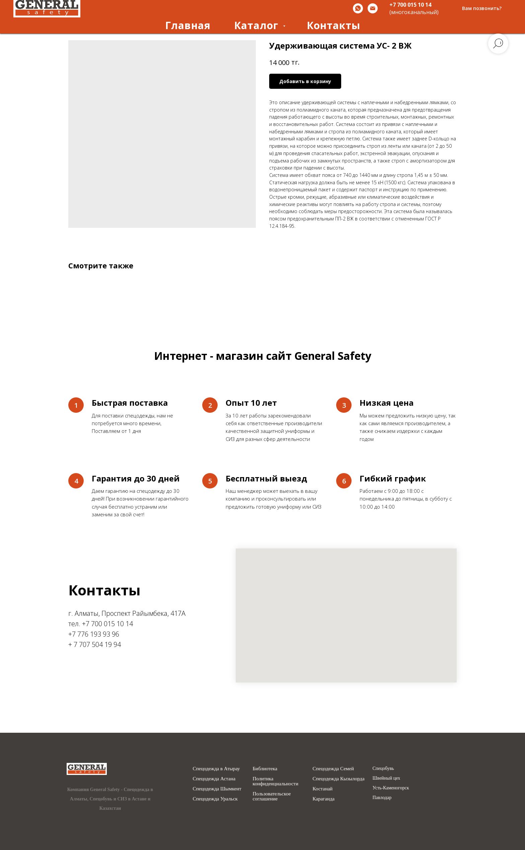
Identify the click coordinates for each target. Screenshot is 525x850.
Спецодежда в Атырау (216, 768)
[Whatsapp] (358, 8)
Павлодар (382, 797)
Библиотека (265, 768)
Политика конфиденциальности (275, 781)
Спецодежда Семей (333, 768)
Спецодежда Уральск (215, 798)
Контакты (333, 25)
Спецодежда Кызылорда (339, 778)
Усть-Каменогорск (391, 788)
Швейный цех (386, 778)
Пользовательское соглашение (272, 796)
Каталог (257, 25)
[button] (482, 8)
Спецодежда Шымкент (217, 788)
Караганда (324, 798)
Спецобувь (383, 768)
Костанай (323, 788)
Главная (188, 25)
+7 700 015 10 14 (410, 4)
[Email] (373, 8)
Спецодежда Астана (214, 778)
